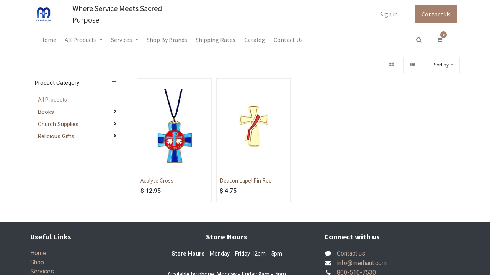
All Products (52, 100)
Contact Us (436, 14)
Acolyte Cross (156, 180)
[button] (444, 65)
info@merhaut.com (362, 263)
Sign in (389, 14)
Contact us (351, 253)
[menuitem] (48, 39)
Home (38, 253)
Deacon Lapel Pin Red (246, 180)
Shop (37, 262)
